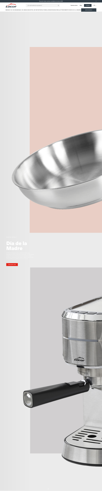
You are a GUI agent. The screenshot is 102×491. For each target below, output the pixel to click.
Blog (81, 5)
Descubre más (12, 264)
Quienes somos (74, 5)
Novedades (88, 10)
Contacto (88, 5)
